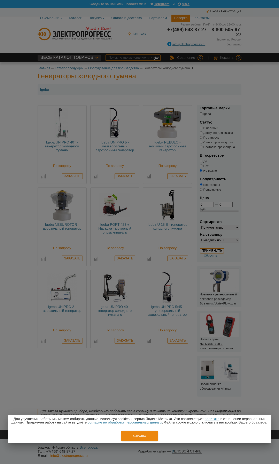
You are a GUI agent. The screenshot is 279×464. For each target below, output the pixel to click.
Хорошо (139, 435)
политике (212, 419)
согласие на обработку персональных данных (125, 422)
